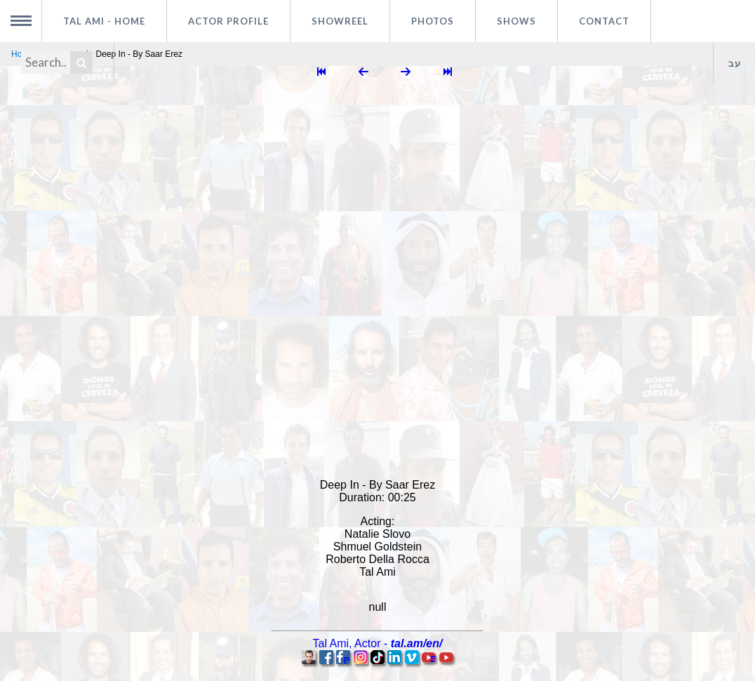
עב (734, 63)
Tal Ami (104, 21)
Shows (516, 21)
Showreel (340, 21)
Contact (604, 21)
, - (378, 643)
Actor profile (228, 21)
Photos (432, 21)
